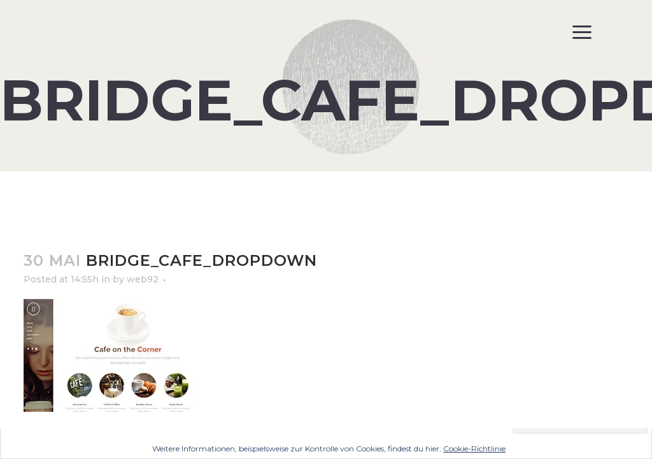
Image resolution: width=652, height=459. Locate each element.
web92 (143, 279)
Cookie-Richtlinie (474, 448)
